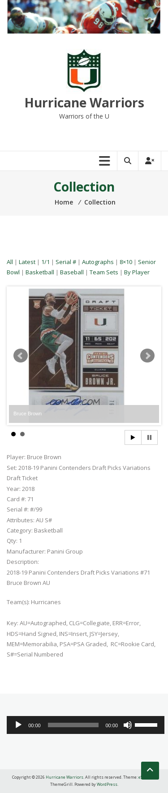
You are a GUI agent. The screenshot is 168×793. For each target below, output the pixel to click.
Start (133, 437)
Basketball (40, 272)
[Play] (18, 725)
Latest (27, 262)
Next (147, 356)
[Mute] (127, 725)
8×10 (126, 262)
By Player (137, 272)
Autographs (98, 262)
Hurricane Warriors (84, 102)
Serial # (66, 262)
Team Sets (104, 272)
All (10, 262)
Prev (20, 356)
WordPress (107, 784)
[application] (85, 725)
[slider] (73, 725)
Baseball (72, 272)
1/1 (45, 262)
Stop (149, 437)
